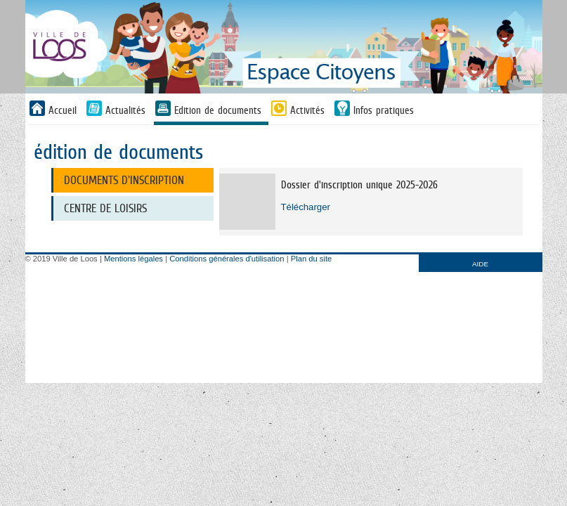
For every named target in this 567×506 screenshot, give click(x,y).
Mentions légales (133, 258)
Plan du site (311, 258)
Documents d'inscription (124, 180)
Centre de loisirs (105, 208)
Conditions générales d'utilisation (226, 258)
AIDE (480, 264)
